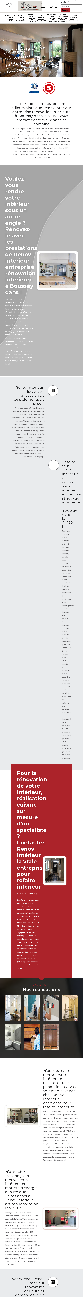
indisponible (49, 6)
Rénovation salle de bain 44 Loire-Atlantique (52, 18)
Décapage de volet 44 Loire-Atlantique (73, 18)
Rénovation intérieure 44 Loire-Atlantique (10, 18)
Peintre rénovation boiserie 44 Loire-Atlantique (63, 18)
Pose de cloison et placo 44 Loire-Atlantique (31, 18)
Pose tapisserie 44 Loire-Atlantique (41, 18)
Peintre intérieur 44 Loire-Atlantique (20, 18)
